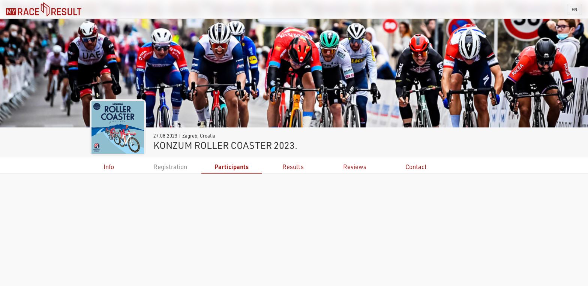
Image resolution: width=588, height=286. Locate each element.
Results (293, 167)
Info (109, 167)
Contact (416, 167)
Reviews (354, 167)
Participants (231, 167)
